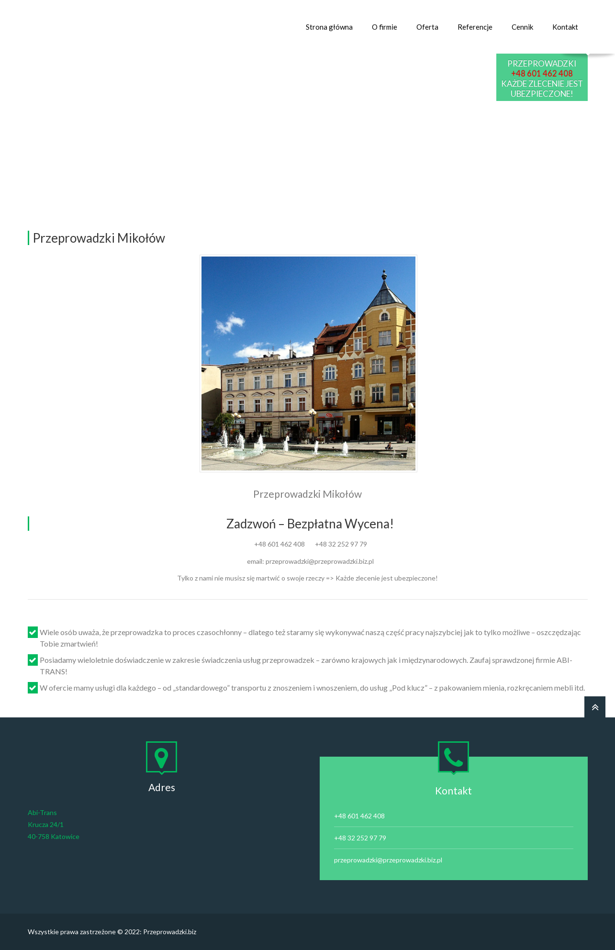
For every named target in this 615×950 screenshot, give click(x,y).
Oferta (427, 26)
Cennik (522, 26)
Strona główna (329, 26)
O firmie (384, 26)
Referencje (475, 26)
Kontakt (565, 26)
